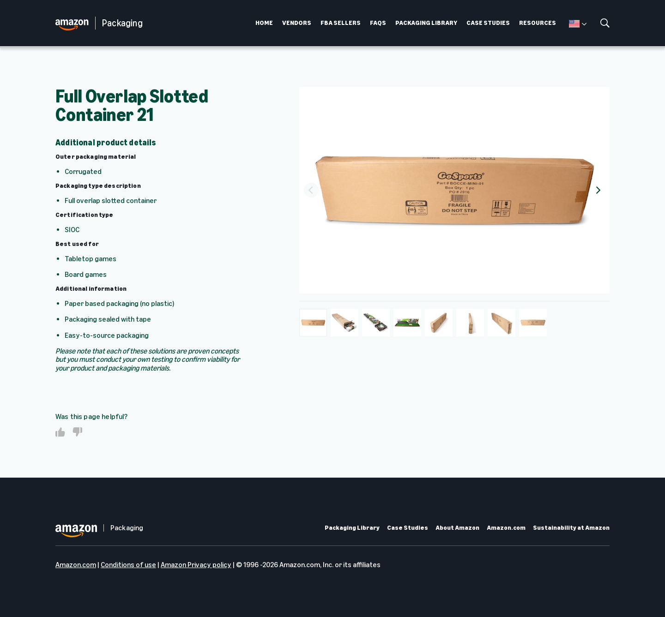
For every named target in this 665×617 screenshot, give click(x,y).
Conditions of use (128, 564)
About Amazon (457, 528)
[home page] (75, 23)
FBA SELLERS (340, 23)
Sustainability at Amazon (571, 528)
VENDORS (296, 23)
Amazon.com (506, 528)
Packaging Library (352, 528)
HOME (264, 23)
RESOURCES (537, 23)
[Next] (597, 190)
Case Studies (407, 528)
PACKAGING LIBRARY (426, 23)
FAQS (378, 23)
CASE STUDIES (488, 23)
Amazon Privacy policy (196, 564)
